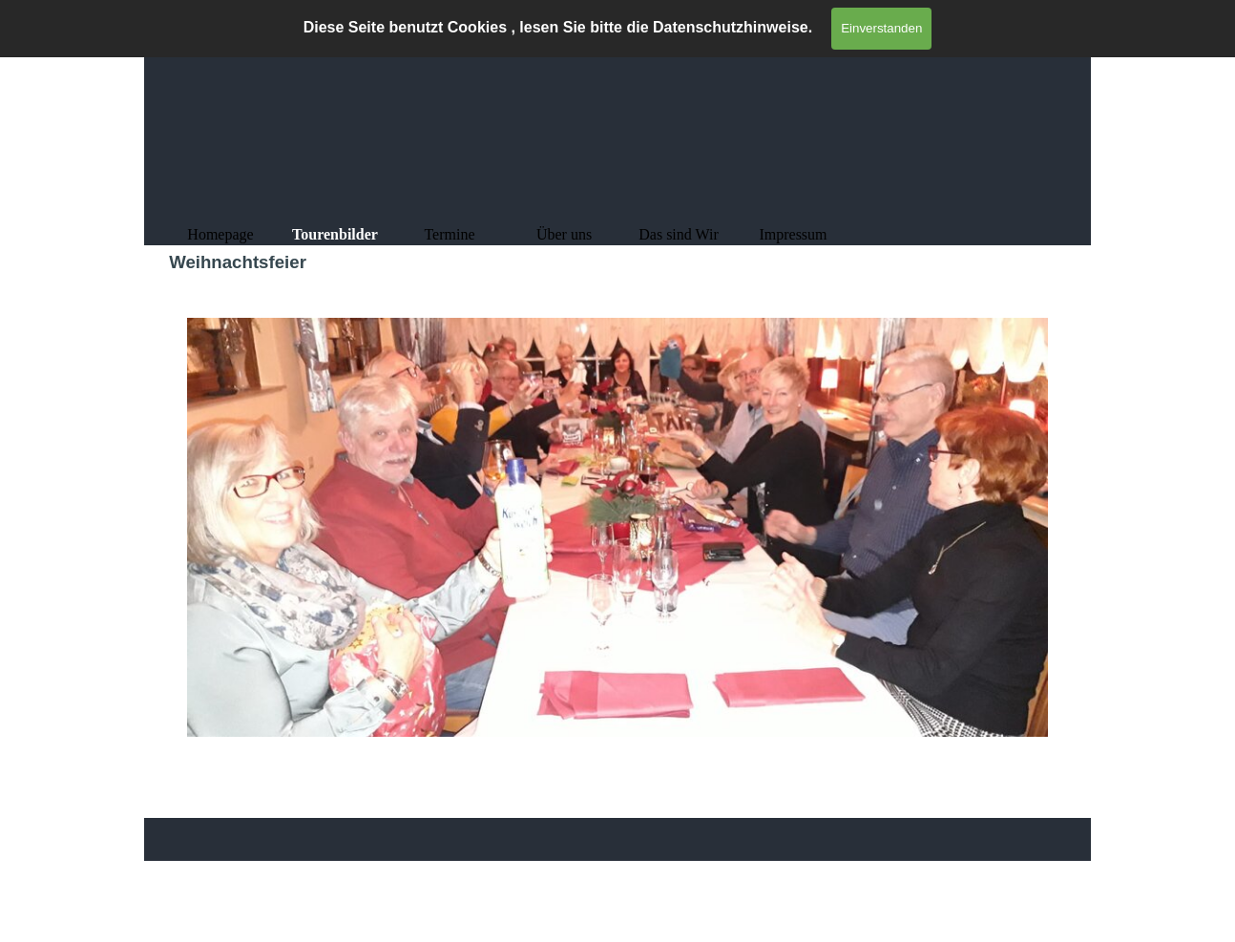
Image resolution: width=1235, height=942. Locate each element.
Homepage (220, 234)
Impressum (793, 234)
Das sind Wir (678, 234)
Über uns (564, 234)
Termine (449, 234)
